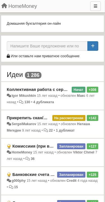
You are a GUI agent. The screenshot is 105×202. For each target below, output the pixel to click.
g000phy (18, 181)
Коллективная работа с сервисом (41, 89)
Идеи (15, 74)
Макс (81, 96)
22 (51, 130)
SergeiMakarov (23, 124)
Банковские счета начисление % (46, 174)
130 (27, 102)
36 (33, 159)
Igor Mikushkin (23, 96)
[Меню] (95, 6)
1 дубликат (65, 130)
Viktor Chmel (83, 152)
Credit (72, 181)
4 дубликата (43, 102)
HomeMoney (21, 152)
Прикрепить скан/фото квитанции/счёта (48, 117)
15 (16, 187)
